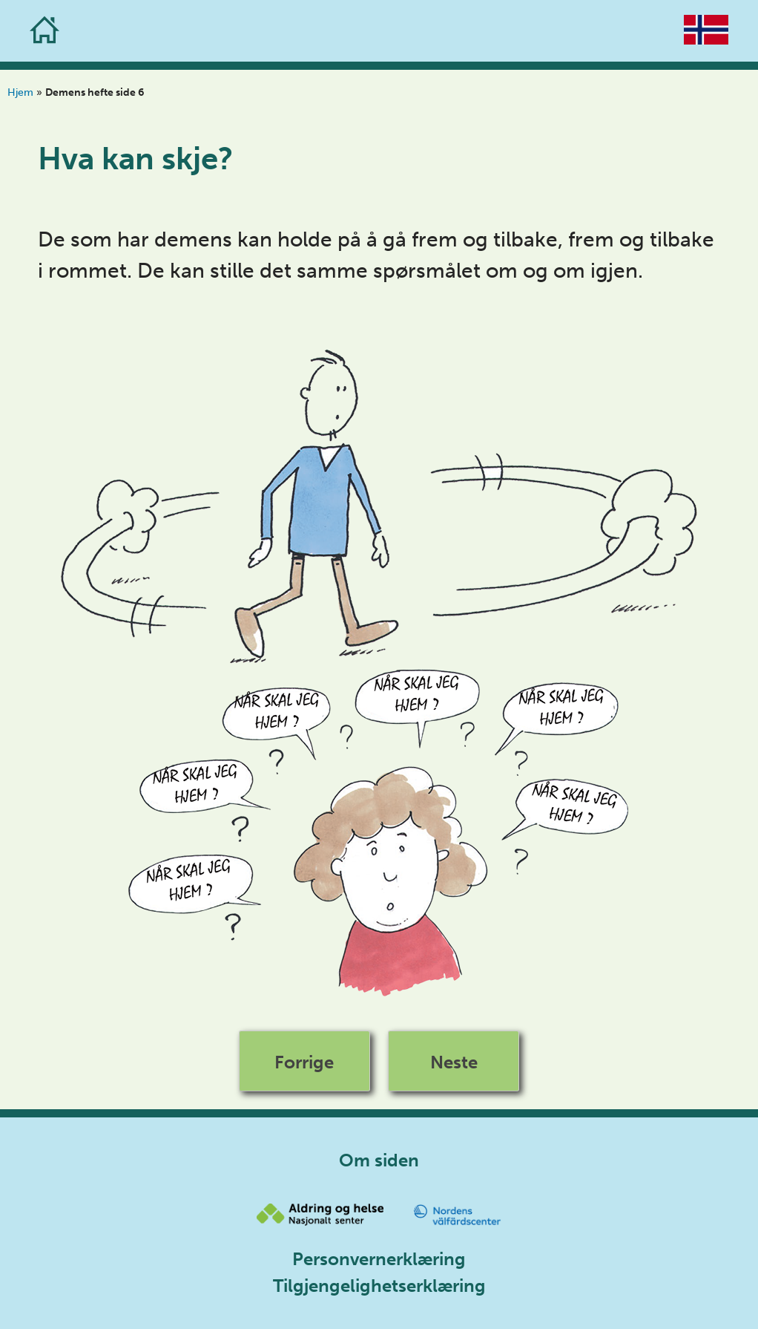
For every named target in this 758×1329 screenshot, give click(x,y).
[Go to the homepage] (44, 31)
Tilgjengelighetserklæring (379, 1285)
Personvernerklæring (379, 1259)
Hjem (20, 92)
